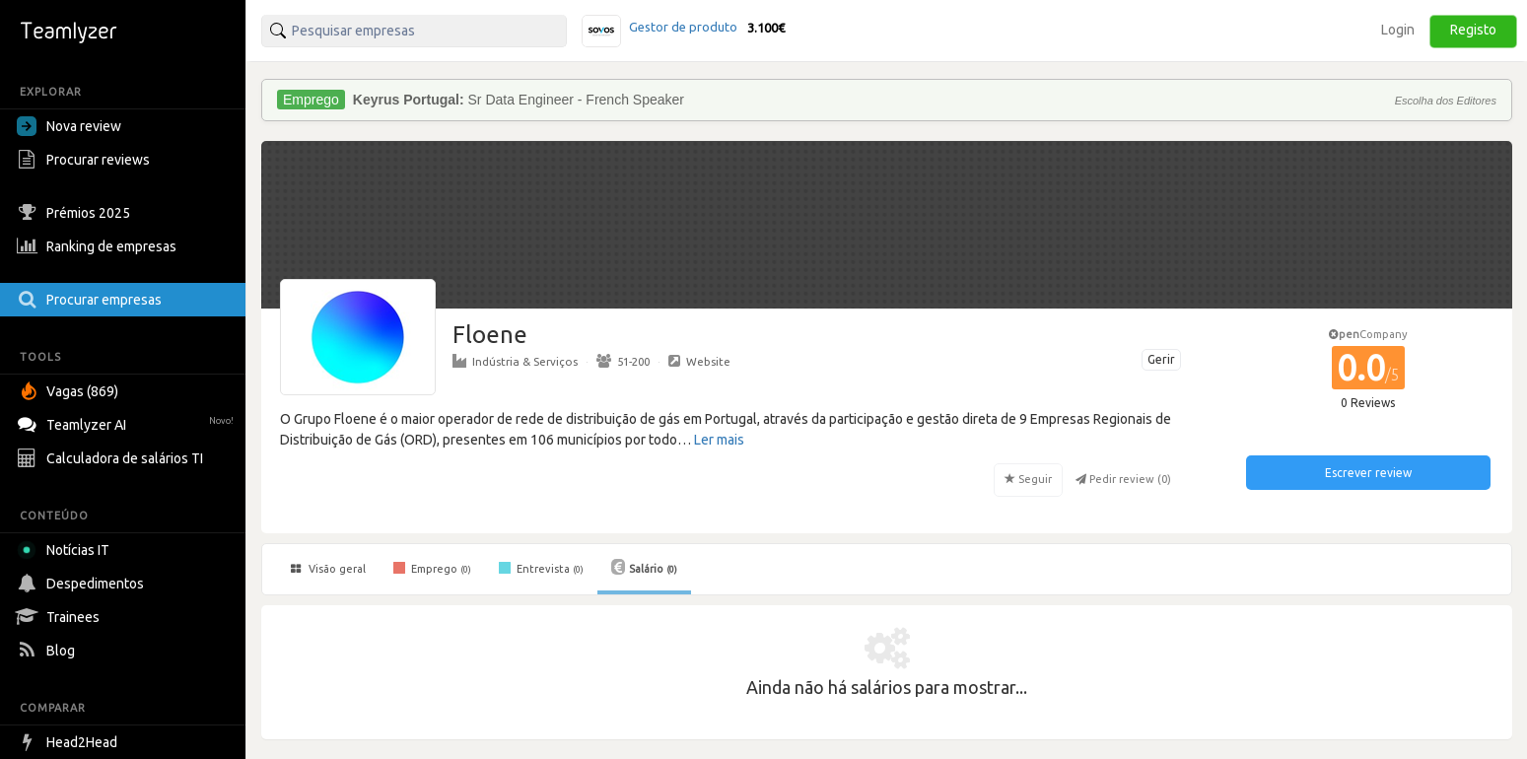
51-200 (623, 361)
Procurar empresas (92, 300)
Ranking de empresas (99, 246)
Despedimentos (83, 583)
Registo (1473, 29)
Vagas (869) (70, 391)
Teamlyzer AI (128, 422)
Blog (48, 650)
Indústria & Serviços (515, 361)
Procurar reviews (86, 160)
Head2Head (69, 742)
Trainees (61, 617)
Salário (644, 567)
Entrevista (541, 568)
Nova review (69, 126)
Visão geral (328, 569)
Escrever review (1368, 472)
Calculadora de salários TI (112, 458)
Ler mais (719, 440)
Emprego (432, 568)
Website (699, 361)
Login (1398, 29)
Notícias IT (66, 550)
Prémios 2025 (76, 213)
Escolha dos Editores (1445, 100)
